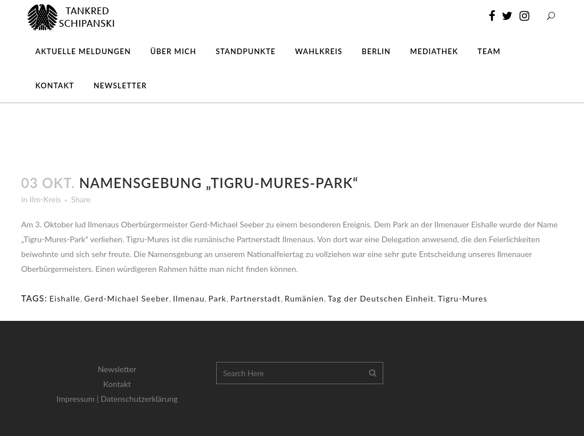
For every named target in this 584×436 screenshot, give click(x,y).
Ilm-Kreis (45, 199)
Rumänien (304, 298)
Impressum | (78, 399)
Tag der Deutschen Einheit (381, 298)
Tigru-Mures (463, 298)
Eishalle (64, 298)
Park (217, 298)
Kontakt (117, 384)
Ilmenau (189, 298)
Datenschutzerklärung (139, 399)
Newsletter (117, 369)
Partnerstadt (255, 298)
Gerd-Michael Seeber (126, 298)
